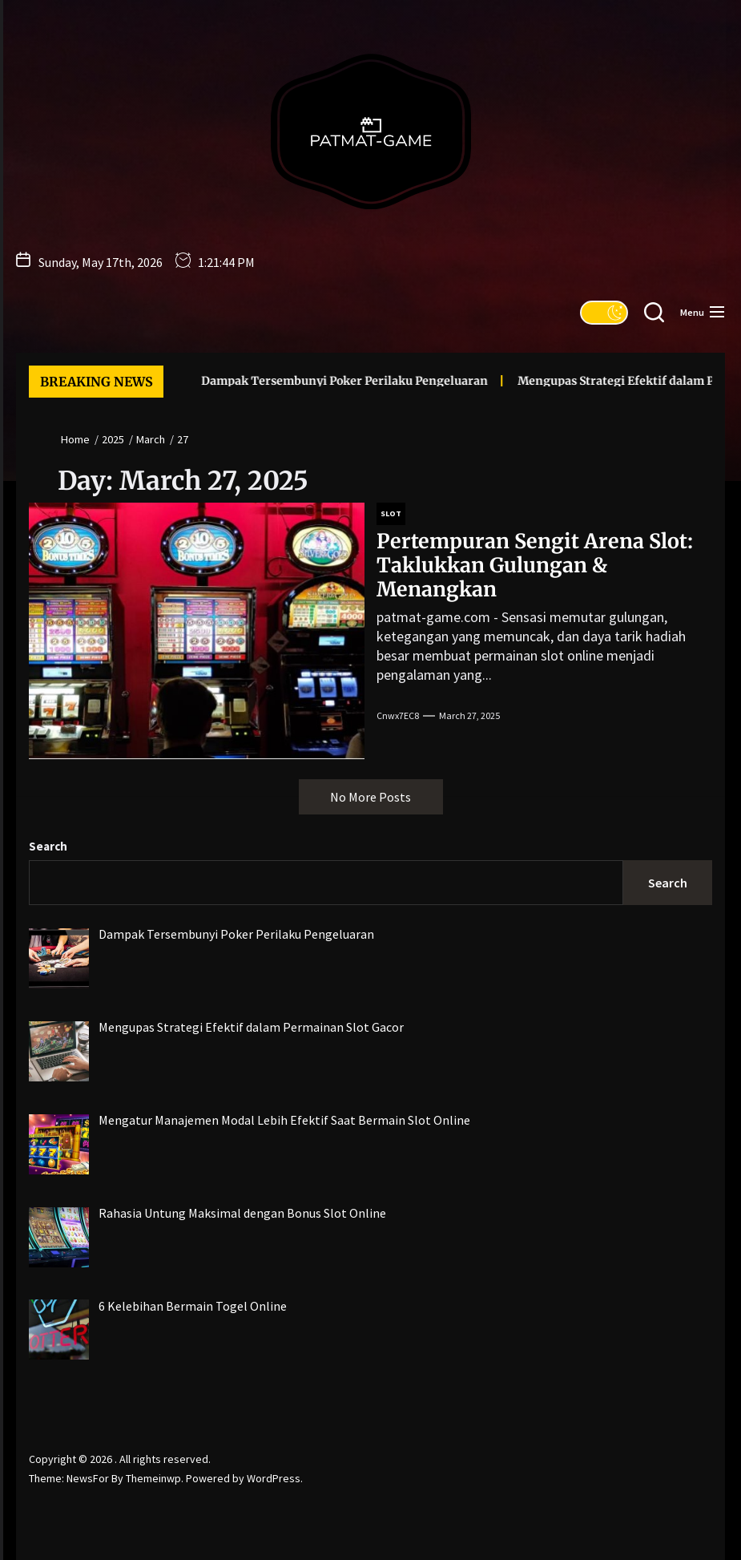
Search (48, 846)
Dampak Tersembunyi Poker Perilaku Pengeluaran (314, 381)
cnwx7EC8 (398, 715)
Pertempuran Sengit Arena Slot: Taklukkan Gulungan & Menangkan (535, 565)
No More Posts (370, 797)
